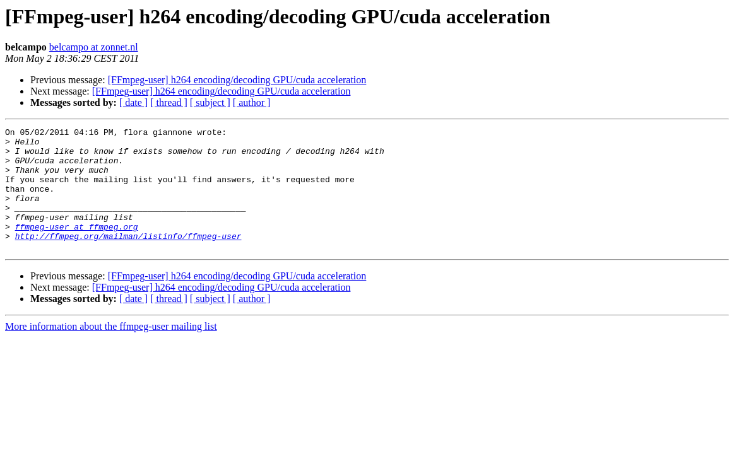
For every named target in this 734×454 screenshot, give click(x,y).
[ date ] (133, 102)
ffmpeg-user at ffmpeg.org (76, 247)
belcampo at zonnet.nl (93, 47)
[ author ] (252, 102)
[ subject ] (210, 102)
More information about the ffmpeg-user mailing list (111, 351)
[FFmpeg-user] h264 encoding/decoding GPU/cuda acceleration (237, 79)
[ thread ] (168, 102)
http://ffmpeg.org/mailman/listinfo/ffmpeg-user (128, 258)
